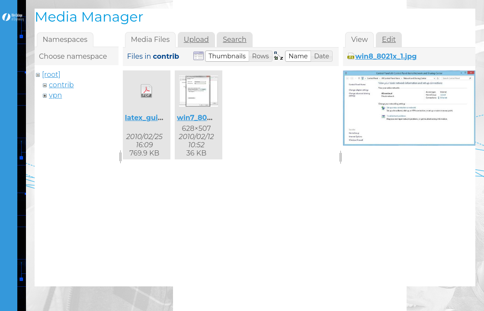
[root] (51, 74)
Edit (389, 39)
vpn (55, 95)
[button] (227, 56)
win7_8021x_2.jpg (208, 118)
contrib (61, 85)
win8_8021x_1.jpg (386, 56)
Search (235, 39)
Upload (196, 39)
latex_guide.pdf (153, 118)
